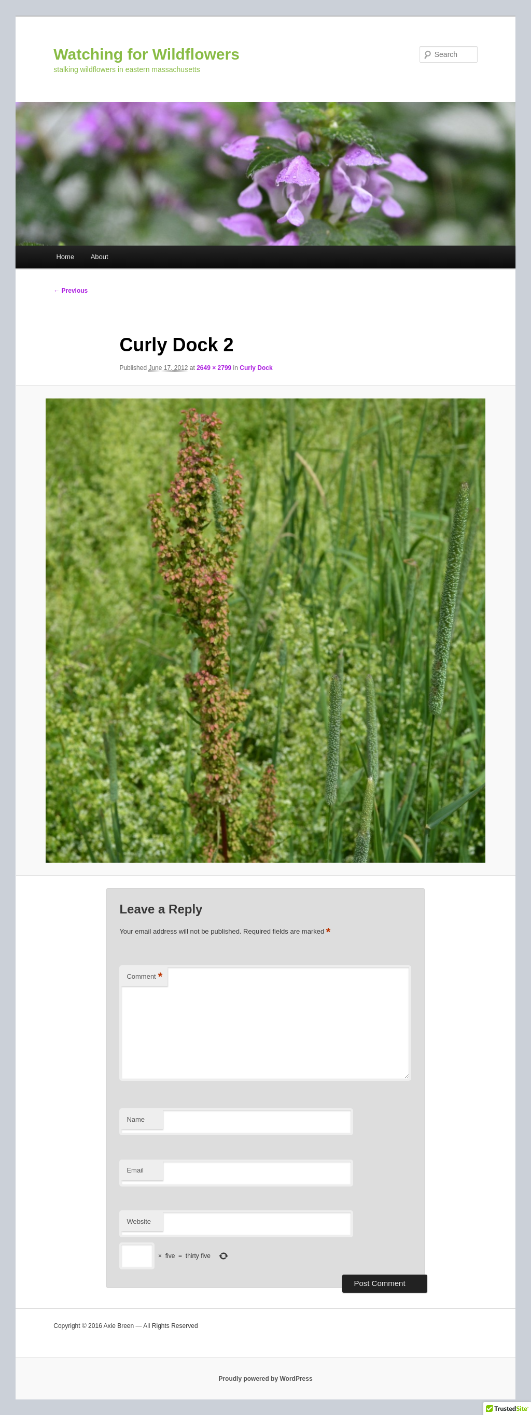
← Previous (70, 290)
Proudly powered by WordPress (265, 1378)
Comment (144, 976)
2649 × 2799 (214, 367)
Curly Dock (256, 367)
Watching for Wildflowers (146, 54)
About (99, 257)
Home (65, 257)
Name (136, 1119)
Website (139, 1221)
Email (135, 1170)
